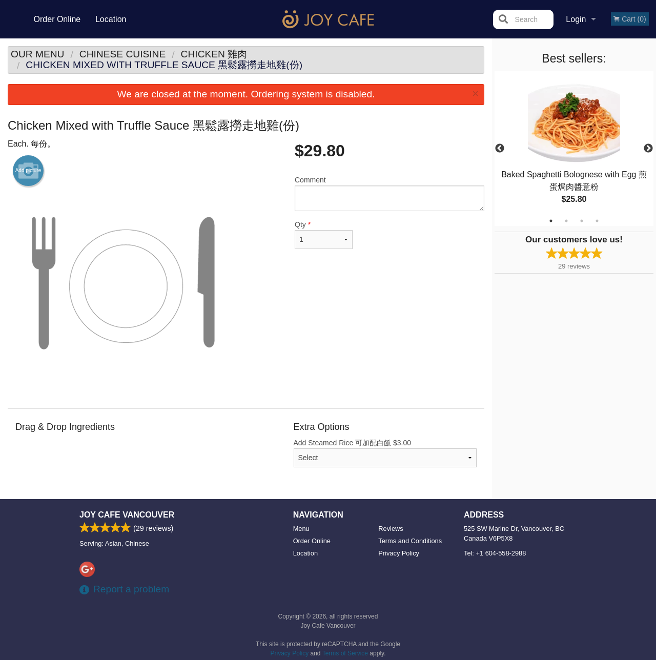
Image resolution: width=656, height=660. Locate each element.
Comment (389, 193)
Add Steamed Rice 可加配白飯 (385, 453)
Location (111, 19)
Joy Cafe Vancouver (126, 514)
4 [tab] (597, 221)
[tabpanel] (574, 148)
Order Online (57, 19)
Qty (324, 234)
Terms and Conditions (410, 541)
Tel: (495, 553)
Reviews (390, 528)
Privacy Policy (398, 553)
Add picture (28, 170)
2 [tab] (566, 221)
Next (648, 148)
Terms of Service (345, 653)
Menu (301, 528)
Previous (500, 148)
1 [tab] (551, 221)
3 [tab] (582, 221)
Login (576, 19)
